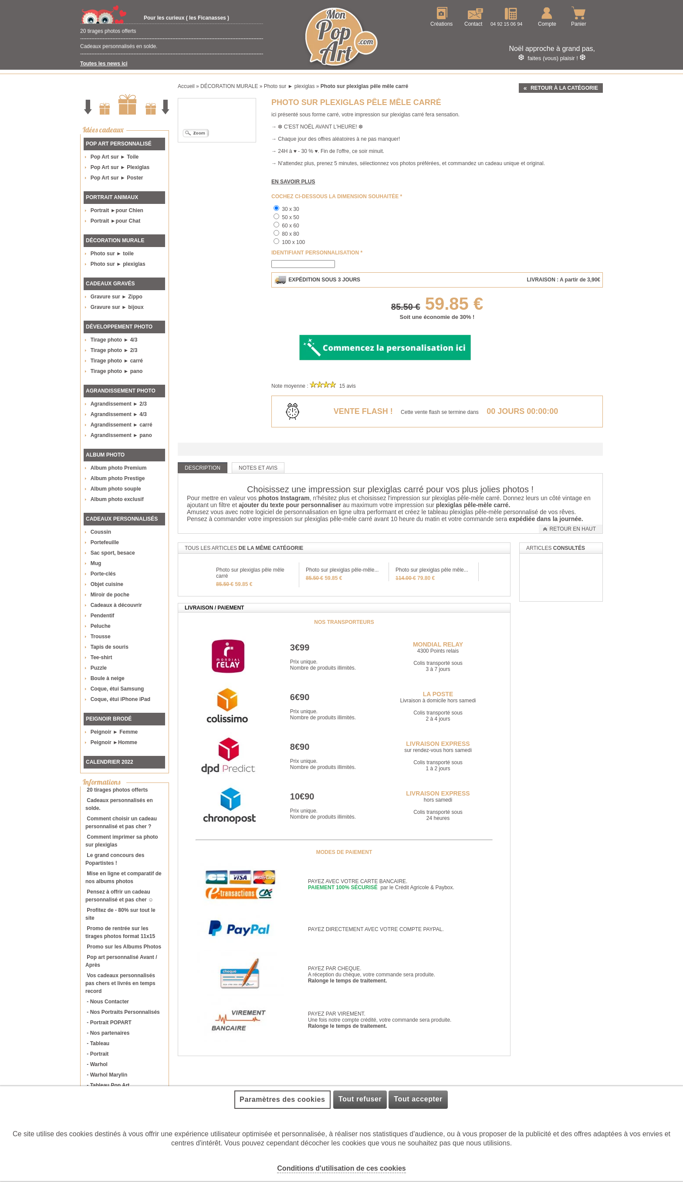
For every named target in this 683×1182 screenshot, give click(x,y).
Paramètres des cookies (282, 1099)
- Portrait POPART (109, 1022)
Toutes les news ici (103, 64)
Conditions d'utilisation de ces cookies (341, 1168)
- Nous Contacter (108, 1002)
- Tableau (98, 1043)
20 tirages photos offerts (108, 37)
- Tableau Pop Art (108, 1085)
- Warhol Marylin (107, 1075)
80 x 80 (290, 234)
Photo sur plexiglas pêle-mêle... (342, 570)
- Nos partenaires (108, 1033)
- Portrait (97, 1054)
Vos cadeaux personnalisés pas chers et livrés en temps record (120, 983)
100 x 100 (293, 242)
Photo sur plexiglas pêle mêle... (432, 570)
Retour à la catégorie (564, 88)
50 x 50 (290, 217)
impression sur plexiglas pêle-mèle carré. (446, 497)
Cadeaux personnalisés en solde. (118, 52)
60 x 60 (290, 226)
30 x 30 (290, 209)
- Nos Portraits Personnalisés (123, 1012)
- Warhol (97, 1064)
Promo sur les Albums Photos (124, 947)
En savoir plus (293, 182)
